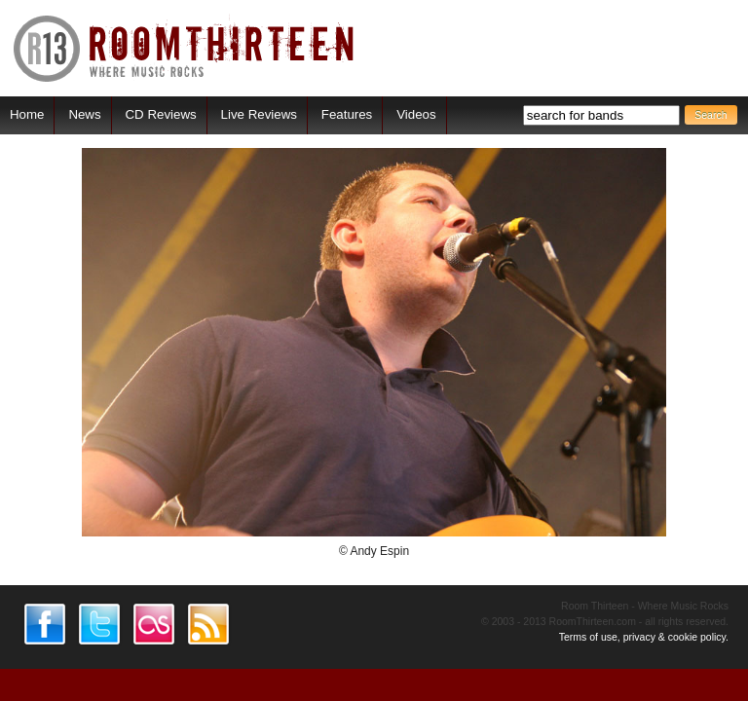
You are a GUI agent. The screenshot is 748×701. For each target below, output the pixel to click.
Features (346, 114)
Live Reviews (259, 114)
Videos (415, 114)
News (84, 114)
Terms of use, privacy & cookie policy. (644, 637)
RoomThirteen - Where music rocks (184, 48)
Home (27, 114)
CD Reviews (161, 114)
